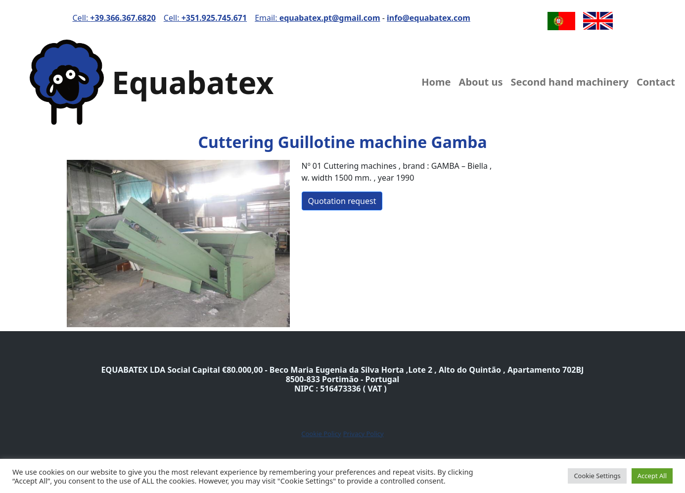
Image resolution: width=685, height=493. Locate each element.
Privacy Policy (363, 433)
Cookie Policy (321, 433)
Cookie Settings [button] (597, 475)
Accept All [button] (652, 475)
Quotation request (342, 201)
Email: (317, 17)
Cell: (114, 17)
